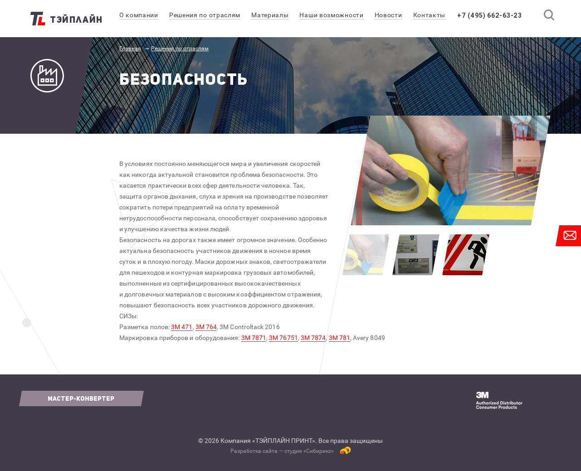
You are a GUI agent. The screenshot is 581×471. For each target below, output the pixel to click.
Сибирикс (318, 451)
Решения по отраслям (180, 48)
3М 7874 (313, 337)
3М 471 (181, 326)
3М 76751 (283, 337)
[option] (451, 170)
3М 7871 (254, 337)
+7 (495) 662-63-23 (491, 15)
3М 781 (339, 337)
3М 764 (206, 326)
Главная (130, 48)
